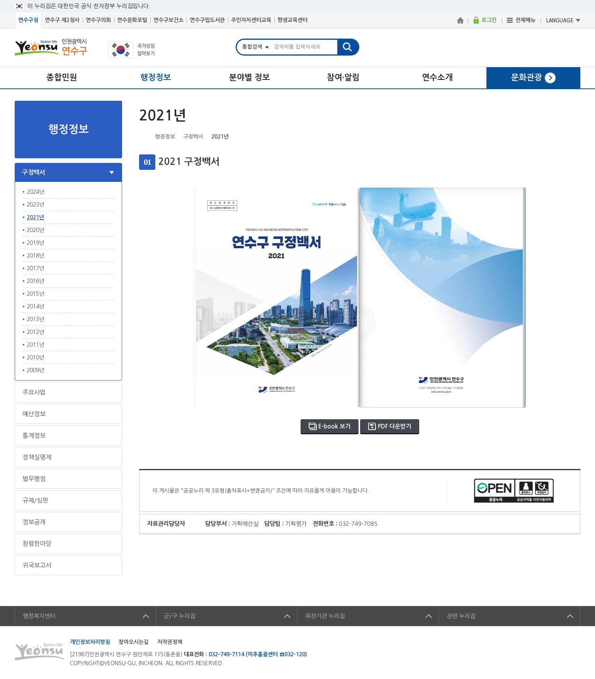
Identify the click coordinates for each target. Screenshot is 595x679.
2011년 (35, 344)
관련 (461, 616)
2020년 (35, 230)
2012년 (35, 332)
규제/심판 (35, 500)
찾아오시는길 (134, 642)
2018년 (35, 255)
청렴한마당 (36, 543)
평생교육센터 (292, 20)
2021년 (35, 217)
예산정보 (34, 414)
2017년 (35, 268)
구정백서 (33, 172)
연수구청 (28, 20)
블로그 (551, 135)
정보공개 (34, 522)
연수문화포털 (132, 20)
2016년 (35, 281)
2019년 (35, 243)
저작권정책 (169, 642)
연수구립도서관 (207, 20)
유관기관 (325, 616)
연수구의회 (98, 20)
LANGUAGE (559, 20)
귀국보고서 (36, 565)
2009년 (35, 370)
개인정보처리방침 (90, 642)
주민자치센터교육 (251, 20)
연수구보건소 (168, 20)
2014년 (35, 306)
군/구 (179, 616)
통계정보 (34, 435)
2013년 (35, 319)
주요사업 (34, 392)
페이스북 (527, 135)
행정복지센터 (39, 616)
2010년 (35, 357)
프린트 (575, 135)
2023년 (35, 204)
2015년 (35, 293)
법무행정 (34, 479)
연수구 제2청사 (62, 20)
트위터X (539, 135)
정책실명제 (36, 457)
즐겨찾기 (563, 135)
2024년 (35, 192)
